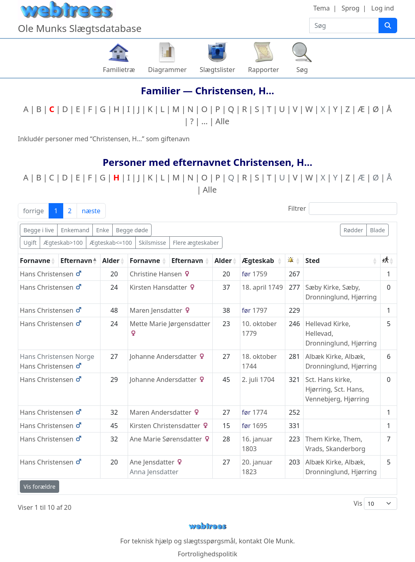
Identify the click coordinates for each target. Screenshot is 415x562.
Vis (375, 503)
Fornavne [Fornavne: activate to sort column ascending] (35, 260)
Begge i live (39, 230)
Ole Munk (278, 541)
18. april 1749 (262, 287)
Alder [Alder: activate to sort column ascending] (111, 260)
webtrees (207, 526)
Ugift (30, 242)
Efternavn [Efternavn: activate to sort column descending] (76, 260)
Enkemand (75, 230)
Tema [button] (321, 8)
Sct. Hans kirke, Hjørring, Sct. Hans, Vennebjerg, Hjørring (337, 389)
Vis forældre (40, 486)
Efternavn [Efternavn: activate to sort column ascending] (187, 260)
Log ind (382, 8)
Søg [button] (302, 69)
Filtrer (342, 208)
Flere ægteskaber (196, 242)
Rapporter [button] (263, 69)
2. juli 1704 (258, 379)
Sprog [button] (350, 8)
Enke (102, 230)
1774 (259, 412)
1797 (259, 310)
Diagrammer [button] (167, 69)
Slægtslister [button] (217, 69)
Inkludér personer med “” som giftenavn (104, 138)
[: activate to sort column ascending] (294, 260)
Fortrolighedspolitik (207, 553)
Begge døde (132, 230)
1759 (259, 273)
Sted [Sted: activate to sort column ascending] (312, 260)
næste (91, 210)
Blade (377, 230)
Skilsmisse (152, 242)
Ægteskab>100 (63, 242)
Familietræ (119, 69)
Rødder (353, 230)
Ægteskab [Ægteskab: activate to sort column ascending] (258, 260)
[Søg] (388, 25)
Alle (222, 121)
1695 (259, 425)
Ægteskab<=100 (111, 242)
